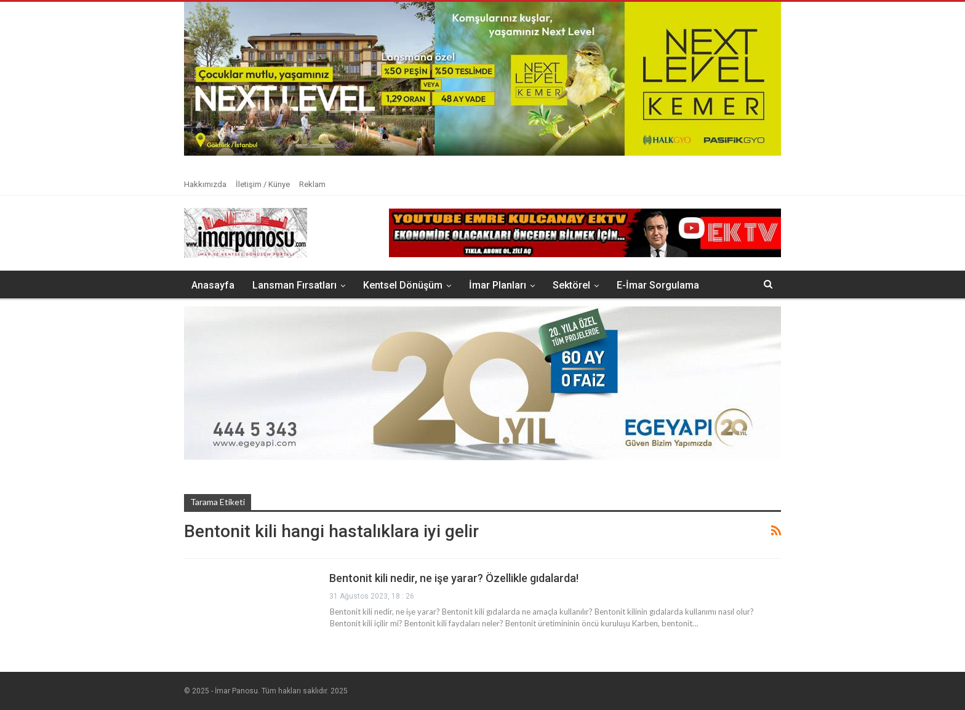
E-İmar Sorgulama (658, 285)
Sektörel (571, 285)
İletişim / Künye (263, 184)
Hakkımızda (205, 184)
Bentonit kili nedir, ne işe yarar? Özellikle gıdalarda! (454, 578)
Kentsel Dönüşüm (402, 285)
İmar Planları (497, 285)
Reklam (312, 184)
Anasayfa (212, 285)
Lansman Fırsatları (294, 285)
